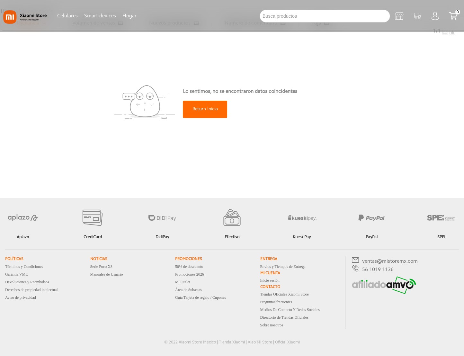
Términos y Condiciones (24, 266)
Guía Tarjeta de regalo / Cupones (200, 297)
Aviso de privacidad (20, 297)
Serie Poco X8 (101, 266)
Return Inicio (205, 109)
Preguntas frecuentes (276, 302)
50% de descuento (189, 266)
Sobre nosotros (271, 325)
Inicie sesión (270, 280)
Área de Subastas (188, 290)
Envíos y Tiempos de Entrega (283, 266)
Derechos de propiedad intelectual (31, 290)
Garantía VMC (16, 274)
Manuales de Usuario (106, 274)
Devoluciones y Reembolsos (27, 282)
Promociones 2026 (189, 274)
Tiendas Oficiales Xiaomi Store (284, 294)
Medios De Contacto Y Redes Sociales (290, 309)
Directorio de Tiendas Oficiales (284, 317)
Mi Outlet (182, 282)
